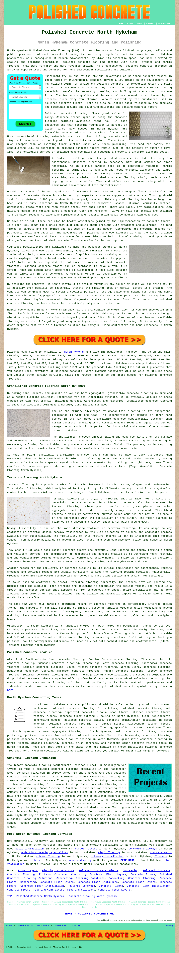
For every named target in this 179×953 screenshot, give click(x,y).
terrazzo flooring (121, 528)
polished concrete (49, 54)
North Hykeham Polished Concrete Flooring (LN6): (44, 50)
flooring (51, 121)
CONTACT (150, 23)
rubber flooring (48, 856)
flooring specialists (121, 864)
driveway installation (107, 856)
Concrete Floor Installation (42, 886)
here (10, 690)
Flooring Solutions (38, 878)
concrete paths (161, 852)
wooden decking (80, 860)
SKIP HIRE (127, 860)
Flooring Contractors (58, 870)
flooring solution (66, 682)
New (38, 926)
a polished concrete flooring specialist (64, 769)
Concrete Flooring (21, 874)
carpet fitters (86, 848)
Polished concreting (22, 351)
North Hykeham (74, 351)
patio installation (29, 848)
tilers (35, 860)
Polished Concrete (156, 870)
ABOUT (140, 23)
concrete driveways (143, 848)
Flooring (75, 926)
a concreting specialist (100, 844)
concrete (76, 371)
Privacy (169, 926)
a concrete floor (73, 211)
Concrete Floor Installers (98, 882)
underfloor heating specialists (44, 852)
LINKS (130, 23)
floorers (160, 856)
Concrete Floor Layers (57, 882)
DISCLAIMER (164, 23)
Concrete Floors (143, 874)
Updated (46, 926)
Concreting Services (86, 874)
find (19, 659)
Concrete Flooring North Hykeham (93, 896)
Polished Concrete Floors (98, 870)
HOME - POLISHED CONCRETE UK (89, 913)
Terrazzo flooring (20, 484)
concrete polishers (142, 363)
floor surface (69, 144)
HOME (121, 23)
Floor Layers (28, 870)
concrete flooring (100, 841)
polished (49, 240)
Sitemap (9, 926)
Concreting (130, 870)
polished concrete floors (141, 708)
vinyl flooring (109, 852)
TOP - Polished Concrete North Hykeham (35, 896)
